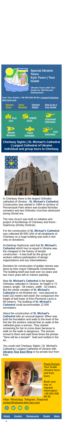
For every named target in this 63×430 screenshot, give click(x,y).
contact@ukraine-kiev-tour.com (21, 402)
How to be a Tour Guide (51, 105)
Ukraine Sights (36, 105)
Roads (46, 416)
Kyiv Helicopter (51, 132)
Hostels (18, 416)
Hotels (6, 416)
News (57, 416)
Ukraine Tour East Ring (17, 351)
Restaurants (32, 416)
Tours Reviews (22, 105)
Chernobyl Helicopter (50, 120)
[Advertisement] (31, 33)
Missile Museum (10, 133)
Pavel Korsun (52, 364)
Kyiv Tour (12, 119)
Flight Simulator (30, 134)
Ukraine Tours (10, 105)
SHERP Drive (31, 119)
